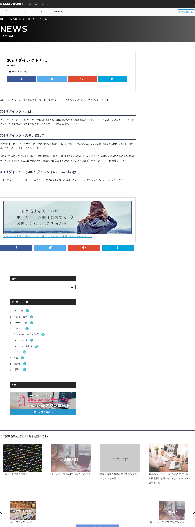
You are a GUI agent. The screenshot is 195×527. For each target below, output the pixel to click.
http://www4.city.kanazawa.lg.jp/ (49, 407)
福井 (154, 505)
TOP (2, 19)
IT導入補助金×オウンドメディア (72, 499)
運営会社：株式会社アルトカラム (16, 522)
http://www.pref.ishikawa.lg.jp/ (48, 398)
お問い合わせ (186, 12)
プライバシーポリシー (67, 508)
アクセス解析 (152, 95)
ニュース (40, 11)
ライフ (149, 128)
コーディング (152, 101)
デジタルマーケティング (158, 111)
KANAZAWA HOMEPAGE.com (24, 4)
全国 (154, 499)
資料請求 (61, 505)
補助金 (149, 144)
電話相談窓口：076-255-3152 (47, 522)
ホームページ (152, 117)
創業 (148, 133)
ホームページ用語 (19, 72)
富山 (154, 502)
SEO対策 (150, 90)
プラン (21, 11)
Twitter (107, 502)
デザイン (150, 106)
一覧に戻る (97, 367)
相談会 (149, 138)
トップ (3, 11)
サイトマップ (63, 502)
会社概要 (58, 11)
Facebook (109, 499)
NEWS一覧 (15, 19)
